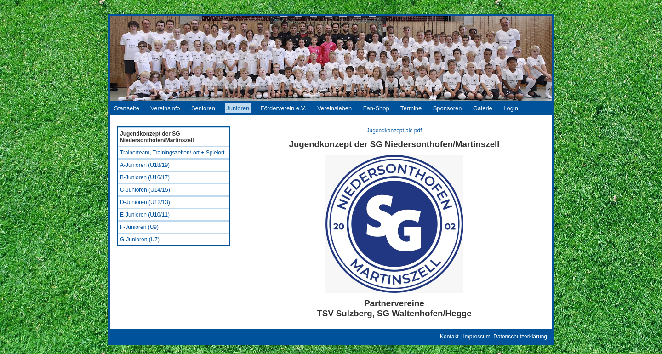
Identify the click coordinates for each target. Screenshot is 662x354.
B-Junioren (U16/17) (145, 177)
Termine (411, 108)
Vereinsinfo (165, 108)
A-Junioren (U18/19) (145, 165)
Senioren (203, 108)
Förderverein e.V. (283, 108)
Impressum (476, 336)
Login (510, 108)
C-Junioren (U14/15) (145, 190)
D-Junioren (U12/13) (145, 202)
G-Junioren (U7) (140, 239)
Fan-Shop (376, 108)
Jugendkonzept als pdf (394, 130)
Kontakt (449, 336)
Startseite (126, 108)
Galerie (482, 108)
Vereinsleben (334, 108)
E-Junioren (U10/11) (145, 214)
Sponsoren (447, 108)
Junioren (237, 108)
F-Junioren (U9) (139, 227)
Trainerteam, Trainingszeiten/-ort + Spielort (172, 152)
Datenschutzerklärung (520, 336)
